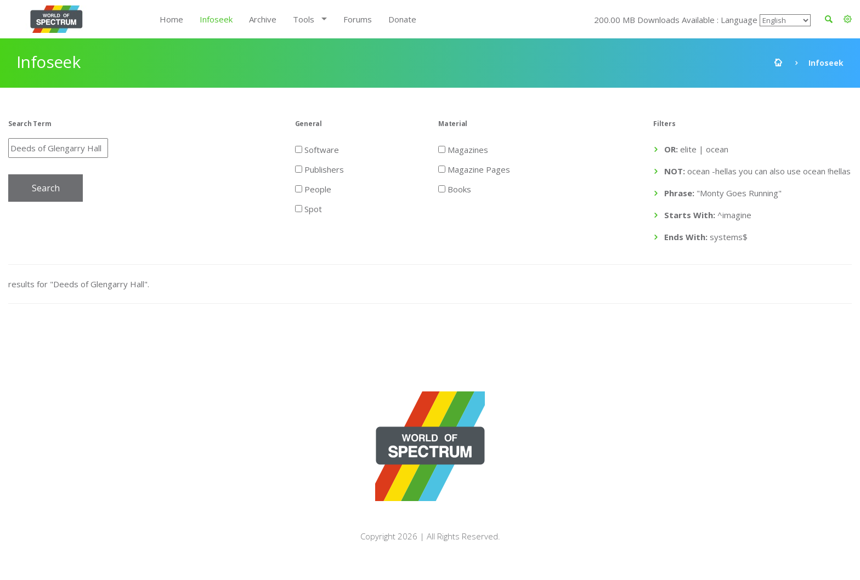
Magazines (463, 149)
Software (317, 149)
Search (46, 188)
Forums (357, 19)
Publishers (319, 169)
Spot (308, 208)
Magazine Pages (474, 169)
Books (454, 189)
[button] (848, 19)
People (313, 189)
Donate (402, 19)
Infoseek (216, 19)
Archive (262, 19)
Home (171, 19)
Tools (303, 19)
